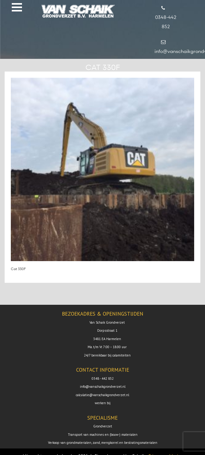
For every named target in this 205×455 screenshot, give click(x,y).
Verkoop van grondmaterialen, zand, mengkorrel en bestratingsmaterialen (102, 442)
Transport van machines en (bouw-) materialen (102, 434)
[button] (17, 7)
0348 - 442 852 (103, 378)
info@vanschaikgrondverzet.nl (102, 386)
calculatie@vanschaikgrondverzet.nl (102, 395)
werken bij (103, 403)
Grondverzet (102, 426)
